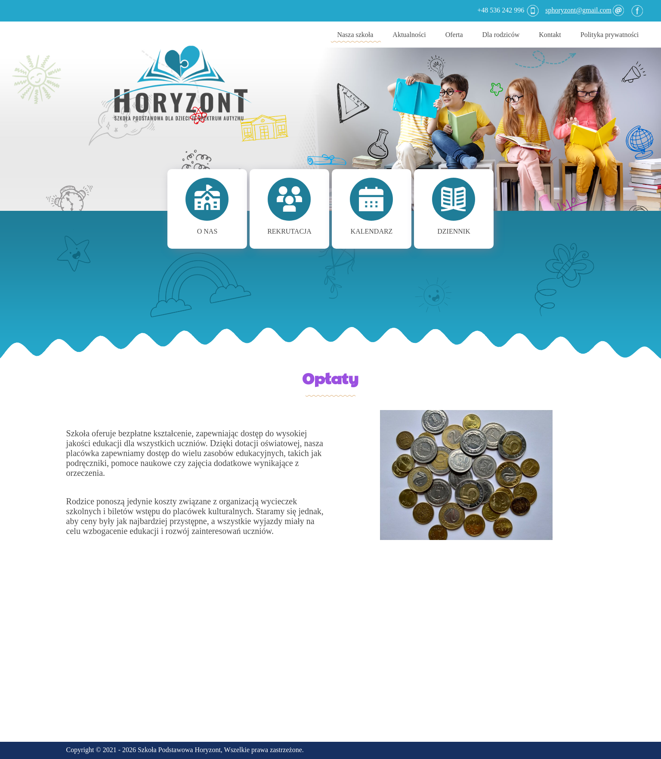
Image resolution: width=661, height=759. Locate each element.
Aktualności (409, 34)
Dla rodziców (501, 34)
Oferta (454, 34)
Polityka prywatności (610, 34)
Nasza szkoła (355, 34)
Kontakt (550, 34)
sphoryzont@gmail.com (583, 10)
